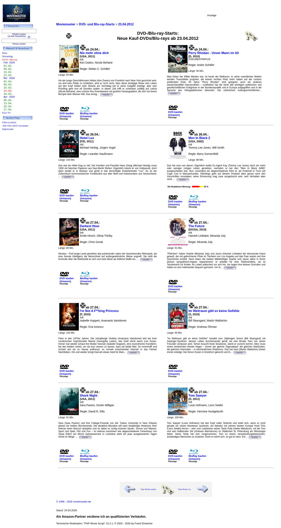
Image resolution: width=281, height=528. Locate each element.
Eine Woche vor (184, 489)
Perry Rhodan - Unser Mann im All (214, 53)
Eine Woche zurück (148, 489)
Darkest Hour (89, 226)
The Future (197, 226)
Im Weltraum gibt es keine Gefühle (214, 311)
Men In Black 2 (199, 138)
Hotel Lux (87, 138)
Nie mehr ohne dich (94, 53)
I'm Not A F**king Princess (99, 311)
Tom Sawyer (198, 395)
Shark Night (88, 395)
